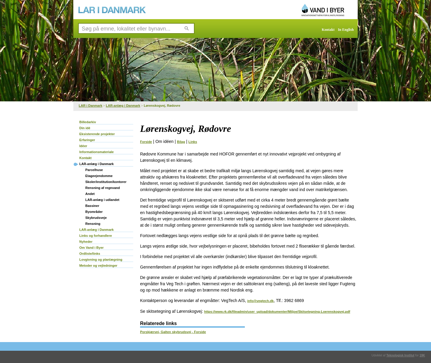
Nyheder (85, 241)
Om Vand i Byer (91, 247)
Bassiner (92, 206)
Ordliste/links (89, 253)
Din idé (84, 128)
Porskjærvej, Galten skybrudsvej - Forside (173, 332)
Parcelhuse (94, 170)
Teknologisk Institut (400, 355)
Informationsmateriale (96, 152)
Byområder (94, 211)
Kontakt (328, 30)
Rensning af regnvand (102, 188)
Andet (90, 194)
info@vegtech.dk (260, 301)
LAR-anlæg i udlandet (102, 200)
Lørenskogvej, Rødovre (162, 105)
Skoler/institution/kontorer (106, 182)
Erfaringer (87, 140)
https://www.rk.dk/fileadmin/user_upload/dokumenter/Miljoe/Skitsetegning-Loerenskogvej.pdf (277, 311)
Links (193, 142)
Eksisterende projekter (97, 134)
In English (346, 30)
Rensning (92, 223)
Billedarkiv (87, 122)
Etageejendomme (99, 176)
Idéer (83, 146)
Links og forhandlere (95, 235)
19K (422, 355)
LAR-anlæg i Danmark (123, 105)
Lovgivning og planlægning (100, 259)
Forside (146, 142)
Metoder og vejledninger (98, 265)
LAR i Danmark (90, 105)
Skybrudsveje (96, 217)
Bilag (181, 142)
